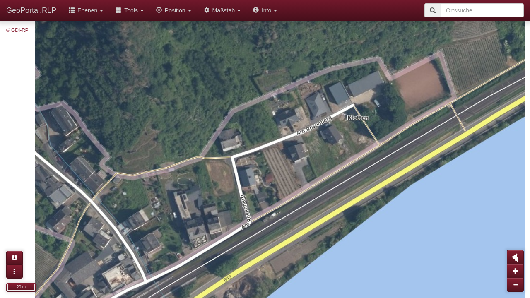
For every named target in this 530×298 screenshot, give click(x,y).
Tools (130, 10)
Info (265, 10)
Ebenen (86, 10)
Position (173, 10)
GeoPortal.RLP (31, 10)
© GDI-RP (17, 30)
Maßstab (222, 10)
